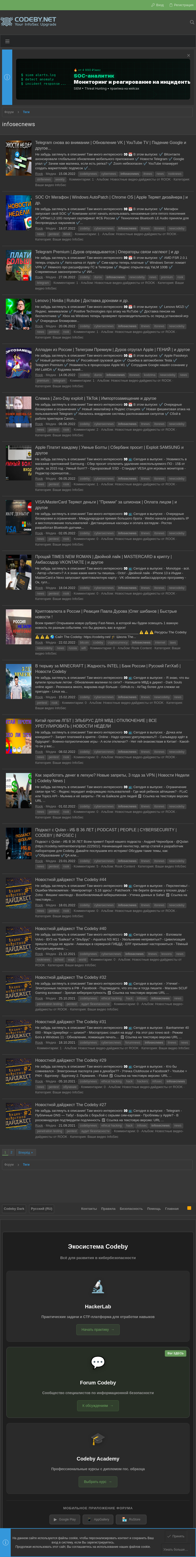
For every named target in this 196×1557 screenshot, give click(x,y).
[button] (7, 41)
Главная (172, 1209)
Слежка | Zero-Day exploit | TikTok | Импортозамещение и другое (95, 398)
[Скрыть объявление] (188, 56)
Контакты (89, 1209)
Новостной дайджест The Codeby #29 (70, 1060)
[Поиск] (192, 22)
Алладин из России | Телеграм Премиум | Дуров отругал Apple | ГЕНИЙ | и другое (112, 349)
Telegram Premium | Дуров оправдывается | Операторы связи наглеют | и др (107, 252)
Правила (108, 1209)
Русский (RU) (41, 1209)
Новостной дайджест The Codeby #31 (70, 1022)
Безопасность (131, 1209)
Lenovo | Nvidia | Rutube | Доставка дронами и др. (82, 300)
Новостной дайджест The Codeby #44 (70, 879)
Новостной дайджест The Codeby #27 (70, 1105)
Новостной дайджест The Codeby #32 (70, 977)
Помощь (154, 1209)
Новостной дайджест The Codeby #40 (70, 928)
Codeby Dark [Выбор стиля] (14, 1209)
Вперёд (24, 1152)
